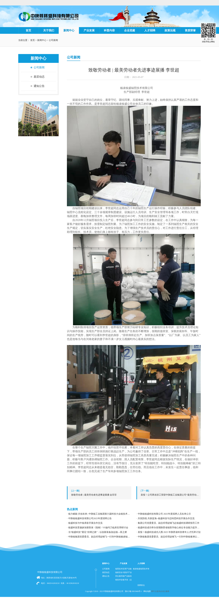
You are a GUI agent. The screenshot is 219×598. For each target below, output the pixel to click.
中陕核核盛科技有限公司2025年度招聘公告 (90, 518)
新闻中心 (41, 40)
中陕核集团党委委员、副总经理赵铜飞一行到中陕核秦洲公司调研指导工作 (169, 536)
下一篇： (169, 494)
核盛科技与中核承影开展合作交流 (85, 523)
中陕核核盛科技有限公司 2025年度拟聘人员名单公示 (164, 514)
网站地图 (147, 591)
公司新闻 (53, 40)
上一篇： (99, 494)
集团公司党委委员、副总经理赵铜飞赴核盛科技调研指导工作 (168, 523)
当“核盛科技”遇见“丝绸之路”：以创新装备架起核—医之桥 (97, 532)
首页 (28, 30)
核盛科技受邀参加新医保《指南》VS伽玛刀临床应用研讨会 (98, 527)
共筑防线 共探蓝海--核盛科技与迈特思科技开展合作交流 (166, 518)
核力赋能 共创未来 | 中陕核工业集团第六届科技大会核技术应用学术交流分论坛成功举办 (99, 514)
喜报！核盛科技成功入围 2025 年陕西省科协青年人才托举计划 (169, 532)
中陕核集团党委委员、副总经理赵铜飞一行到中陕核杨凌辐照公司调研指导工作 (99, 536)
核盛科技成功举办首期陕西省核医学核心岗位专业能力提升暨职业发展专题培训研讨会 (169, 527)
